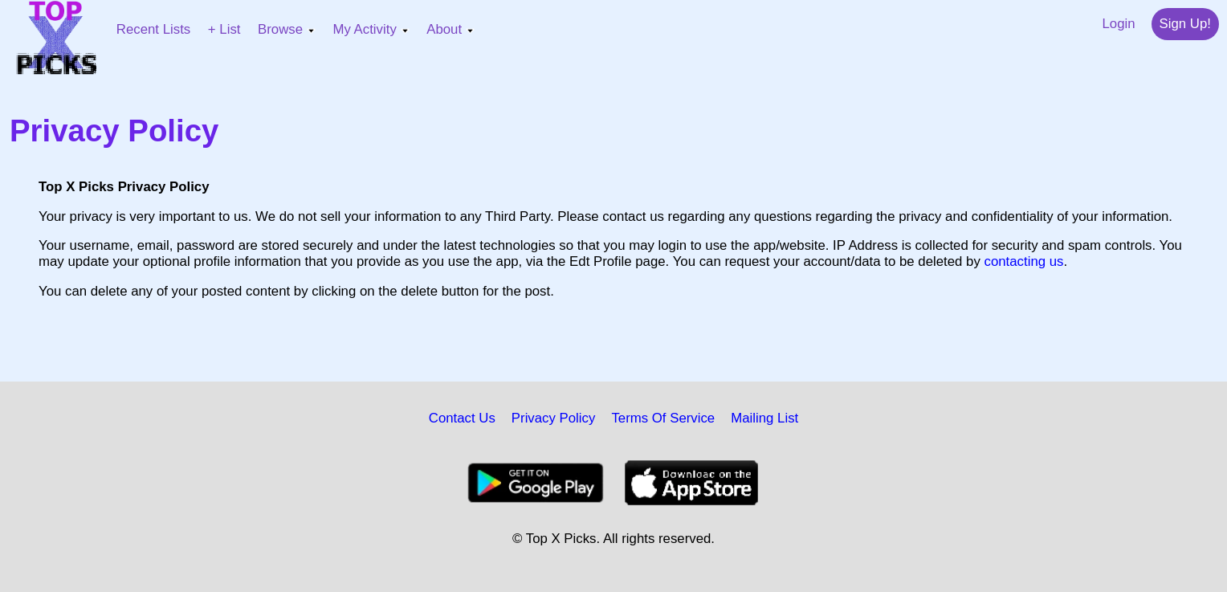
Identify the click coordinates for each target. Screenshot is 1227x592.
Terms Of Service (663, 418)
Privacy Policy (554, 418)
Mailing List (764, 418)
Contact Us (462, 418)
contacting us (1024, 261)
